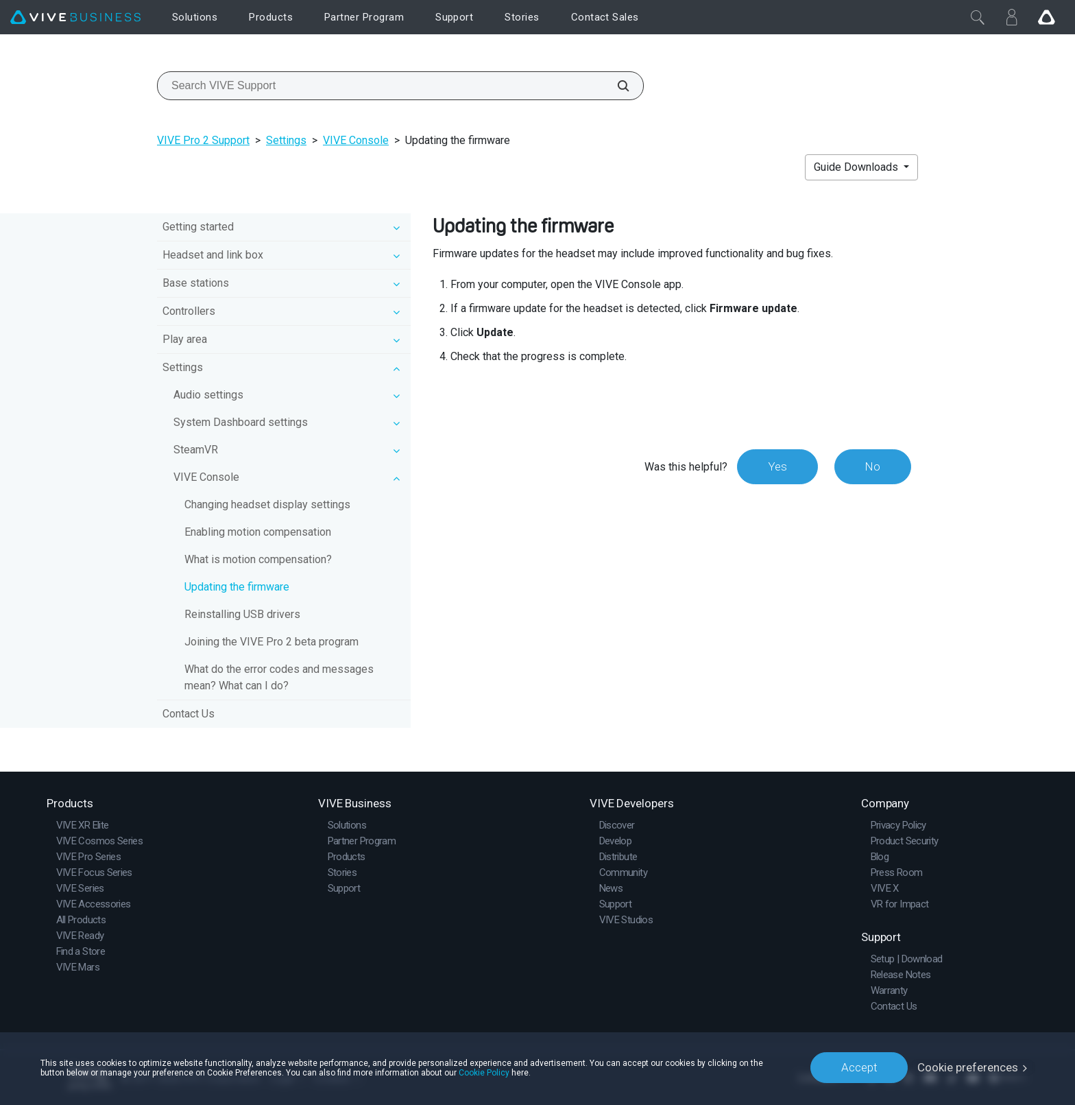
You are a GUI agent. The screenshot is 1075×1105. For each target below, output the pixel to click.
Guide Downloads (857, 167)
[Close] (978, 17)
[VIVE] (75, 17)
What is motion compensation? (258, 559)
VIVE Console (356, 140)
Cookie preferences (967, 1067)
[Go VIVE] (1046, 17)
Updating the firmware (236, 586)
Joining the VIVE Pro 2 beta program (271, 641)
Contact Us (188, 713)
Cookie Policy (484, 1072)
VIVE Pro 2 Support (203, 140)
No (872, 466)
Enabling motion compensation (257, 531)
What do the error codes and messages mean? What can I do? (279, 677)
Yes (776, 466)
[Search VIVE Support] (615, 85)
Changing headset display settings (267, 504)
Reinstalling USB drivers (242, 614)
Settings (286, 140)
